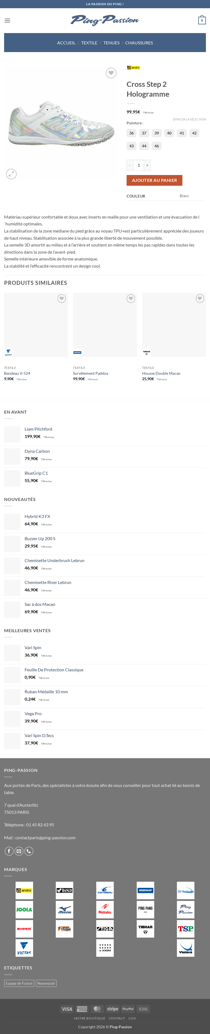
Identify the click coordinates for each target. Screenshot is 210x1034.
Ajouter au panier (154, 180)
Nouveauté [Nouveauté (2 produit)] (46, 983)
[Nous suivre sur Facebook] (9, 851)
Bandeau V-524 (17, 373)
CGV (132, 1018)
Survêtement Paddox (90, 373)
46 (156, 146)
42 (194, 133)
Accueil (66, 42)
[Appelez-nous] (28, 851)
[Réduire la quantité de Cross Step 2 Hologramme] (130, 165)
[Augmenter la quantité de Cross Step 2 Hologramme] (147, 165)
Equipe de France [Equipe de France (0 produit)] (19, 983)
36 (131, 133)
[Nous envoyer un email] (19, 851)
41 (182, 133)
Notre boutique (90, 1018)
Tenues (111, 42)
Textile (89, 42)
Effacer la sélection (189, 119)
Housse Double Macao (161, 373)
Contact (117, 1018)
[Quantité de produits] (138, 165)
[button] (7, 20)
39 (156, 133)
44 (144, 146)
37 (144, 133)
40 (169, 133)
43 (131, 146)
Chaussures (139, 42)
